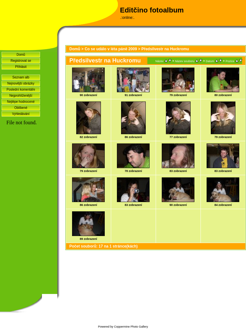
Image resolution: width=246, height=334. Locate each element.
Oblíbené (21, 108)
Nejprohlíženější (20, 95)
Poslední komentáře (21, 89)
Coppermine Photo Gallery (131, 326)
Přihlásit (21, 67)
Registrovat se (21, 60)
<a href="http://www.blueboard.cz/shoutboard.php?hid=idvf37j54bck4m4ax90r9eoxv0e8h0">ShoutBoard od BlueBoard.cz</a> (28, 205)
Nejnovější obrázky (20, 83)
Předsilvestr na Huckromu (165, 49)
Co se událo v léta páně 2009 (111, 49)
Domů (21, 54)
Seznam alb (20, 77)
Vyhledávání (21, 114)
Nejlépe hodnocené (21, 101)
